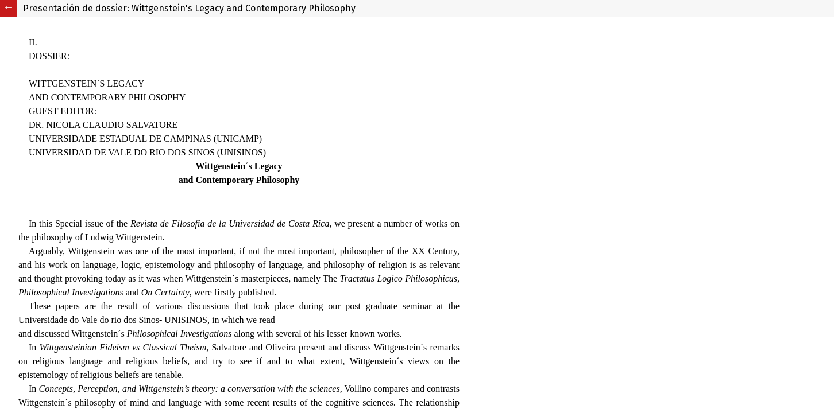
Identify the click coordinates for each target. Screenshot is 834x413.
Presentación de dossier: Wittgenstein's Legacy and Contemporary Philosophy (189, 8)
